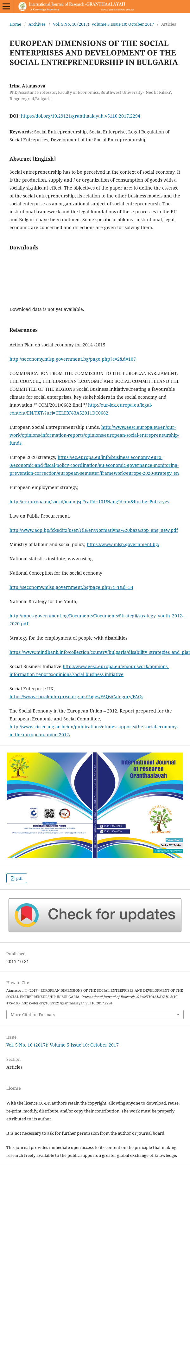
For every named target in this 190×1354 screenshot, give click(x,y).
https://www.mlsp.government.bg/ (123, 544)
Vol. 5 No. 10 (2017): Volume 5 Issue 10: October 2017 (103, 24)
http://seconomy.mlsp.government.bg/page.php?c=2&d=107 (73, 359)
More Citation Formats (33, 1014)
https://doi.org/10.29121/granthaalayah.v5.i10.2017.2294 (80, 116)
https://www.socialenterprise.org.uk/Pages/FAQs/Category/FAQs (76, 696)
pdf (19, 878)
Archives (37, 24)
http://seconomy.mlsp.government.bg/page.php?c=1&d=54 (71, 587)
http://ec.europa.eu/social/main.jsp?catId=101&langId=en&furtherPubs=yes (89, 502)
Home (15, 24)
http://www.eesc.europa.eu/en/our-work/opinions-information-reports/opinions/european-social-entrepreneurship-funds (94, 435)
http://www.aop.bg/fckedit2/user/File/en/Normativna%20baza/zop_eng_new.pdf (94, 530)
